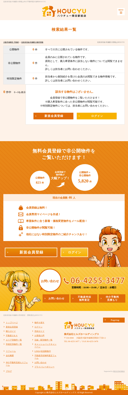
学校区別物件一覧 (14, 344)
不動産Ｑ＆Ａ (12, 335)
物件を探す (39, 322)
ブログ (9, 371)
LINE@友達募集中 (42, 351)
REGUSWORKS (119, 371)
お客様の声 (39, 335)
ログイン (38, 327)
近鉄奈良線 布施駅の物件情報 (32, 42)
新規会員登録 (12, 327)
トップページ (12, 322)
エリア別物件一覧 (14, 340)
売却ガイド (39, 331)
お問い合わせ (40, 362)
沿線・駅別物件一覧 (43, 340)
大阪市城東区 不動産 (11, 42)
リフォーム (11, 351)
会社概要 (10, 355)
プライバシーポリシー (44, 367)
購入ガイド (11, 331)
